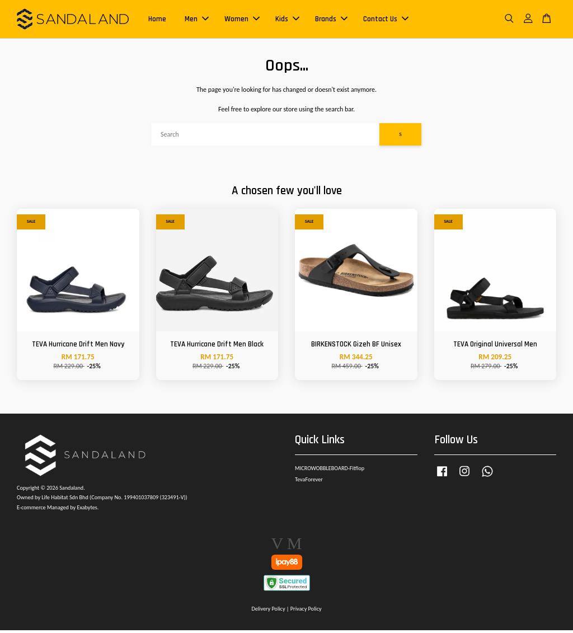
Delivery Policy (268, 611)
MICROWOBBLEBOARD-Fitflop (329, 471)
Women (242, 20)
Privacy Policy (306, 611)
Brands (331, 20)
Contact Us (385, 20)
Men (197, 20)
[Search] (265, 137)
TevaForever (309, 482)
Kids (287, 20)
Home (157, 20)
